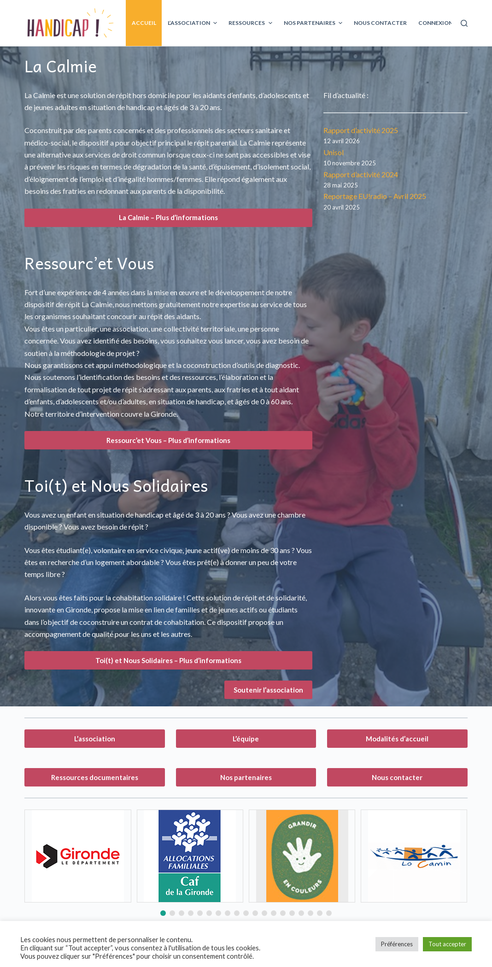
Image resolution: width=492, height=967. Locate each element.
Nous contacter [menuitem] (380, 22)
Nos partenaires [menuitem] (314, 23)
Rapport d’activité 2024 (360, 174)
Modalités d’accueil (397, 738)
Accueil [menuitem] (144, 22)
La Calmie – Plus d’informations (168, 217)
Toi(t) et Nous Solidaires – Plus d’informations (168, 660)
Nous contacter (397, 777)
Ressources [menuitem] (251, 23)
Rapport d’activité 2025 (360, 130)
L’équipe (246, 738)
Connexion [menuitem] (435, 22)
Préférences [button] (397, 944)
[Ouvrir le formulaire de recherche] (464, 23)
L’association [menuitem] (193, 23)
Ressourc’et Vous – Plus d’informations (168, 440)
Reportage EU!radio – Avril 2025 (374, 196)
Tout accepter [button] (447, 944)
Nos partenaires (246, 777)
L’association (94, 738)
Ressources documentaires (94, 777)
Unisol (333, 152)
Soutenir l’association (268, 690)
